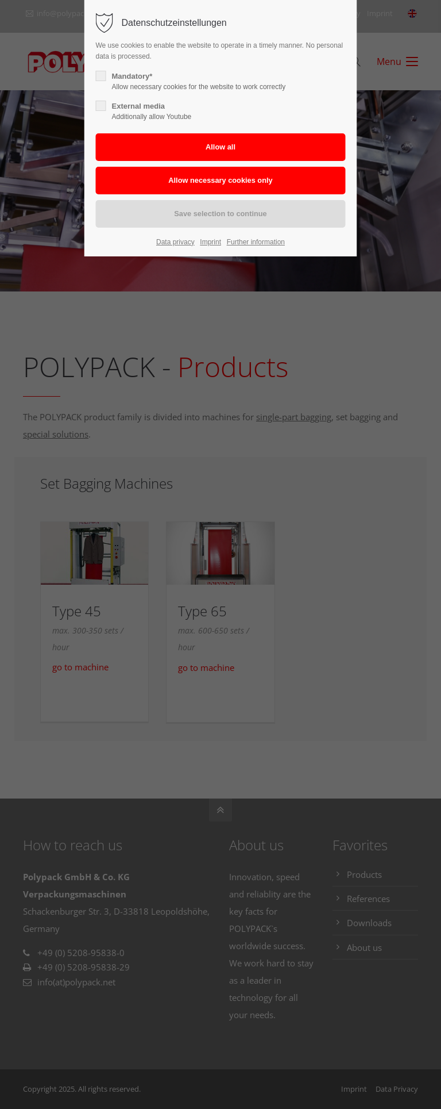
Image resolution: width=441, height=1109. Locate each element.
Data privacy (175, 242)
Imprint (210, 242)
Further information (256, 242)
